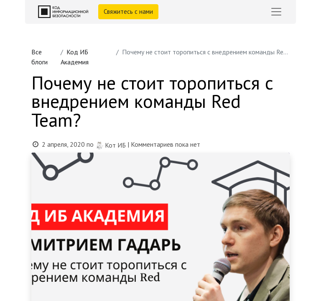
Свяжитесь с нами (128, 11)
